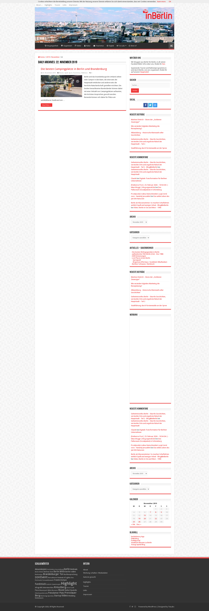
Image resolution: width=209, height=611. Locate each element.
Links (64, 5)
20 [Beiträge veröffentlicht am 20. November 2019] (145, 519)
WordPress (152, 607)
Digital (110, 46)
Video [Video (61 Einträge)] (65, 595)
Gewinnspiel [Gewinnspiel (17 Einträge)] (56, 584)
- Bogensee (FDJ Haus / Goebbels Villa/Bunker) (149, 262)
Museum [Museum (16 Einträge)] (55, 590)
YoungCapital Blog (138, 545)
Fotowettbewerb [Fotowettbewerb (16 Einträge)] (47, 580)
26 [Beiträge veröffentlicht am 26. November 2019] (139, 522)
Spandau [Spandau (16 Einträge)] (51, 596)
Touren (57, 5)
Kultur (78, 46)
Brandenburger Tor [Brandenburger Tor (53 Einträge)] (53, 574)
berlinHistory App (137, 537)
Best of (132, 46)
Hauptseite (144, 72)
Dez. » (139, 524)
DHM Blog (135, 539)
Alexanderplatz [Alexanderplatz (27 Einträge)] (41, 569)
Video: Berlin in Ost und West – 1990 (147, 208)
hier (163, 64)
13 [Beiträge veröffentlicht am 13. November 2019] (145, 515)
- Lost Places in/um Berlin (140, 258)
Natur (87, 46)
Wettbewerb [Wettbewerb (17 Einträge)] (39, 598)
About (38, 5)
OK (170, 2)
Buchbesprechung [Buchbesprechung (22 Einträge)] (70, 574)
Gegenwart (66, 46)
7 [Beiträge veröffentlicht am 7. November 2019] (150, 512)
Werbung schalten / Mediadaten (95, 573)
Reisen (61, 73)
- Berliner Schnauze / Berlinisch (142, 264)
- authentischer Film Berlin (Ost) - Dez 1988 (147, 254)
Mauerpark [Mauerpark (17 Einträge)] (43, 590)
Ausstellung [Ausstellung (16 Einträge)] (59, 569)
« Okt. (133, 524)
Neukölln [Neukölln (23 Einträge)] (73, 590)
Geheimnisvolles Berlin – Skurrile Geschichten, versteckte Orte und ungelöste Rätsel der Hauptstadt (148, 171)
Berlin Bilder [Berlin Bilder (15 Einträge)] (39, 572)
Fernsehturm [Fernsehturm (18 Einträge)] (52, 578)
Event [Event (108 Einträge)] (43, 577)
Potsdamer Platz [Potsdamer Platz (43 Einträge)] (56, 593)
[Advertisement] (150, 358)
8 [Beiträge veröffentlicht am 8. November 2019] (155, 512)
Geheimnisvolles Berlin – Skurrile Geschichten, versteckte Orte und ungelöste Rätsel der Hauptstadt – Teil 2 (148, 141)
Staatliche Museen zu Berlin (141, 543)
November (55, 57)
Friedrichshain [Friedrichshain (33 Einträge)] (60, 580)
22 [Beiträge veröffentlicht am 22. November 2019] (156, 519)
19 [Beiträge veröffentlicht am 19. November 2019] (139, 519)
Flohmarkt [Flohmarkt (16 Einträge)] (38, 580)
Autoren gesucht (89, 577)
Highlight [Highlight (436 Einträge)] (69, 583)
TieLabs (171, 607)
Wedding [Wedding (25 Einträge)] (71, 596)
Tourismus (98, 46)
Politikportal (135, 541)
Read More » (46, 105)
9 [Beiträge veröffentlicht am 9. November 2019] (161, 512)
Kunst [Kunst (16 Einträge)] (69, 588)
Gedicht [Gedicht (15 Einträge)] (48, 584)
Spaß (66, 73)
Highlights (48, 5)
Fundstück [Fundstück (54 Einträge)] (40, 584)
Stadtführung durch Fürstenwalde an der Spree (149, 148)
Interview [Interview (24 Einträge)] (46, 588)
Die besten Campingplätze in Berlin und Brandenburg (74, 69)
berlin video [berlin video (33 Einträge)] (70, 571)
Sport (70, 73)
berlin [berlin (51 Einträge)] (67, 569)
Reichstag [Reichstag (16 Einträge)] (44, 596)
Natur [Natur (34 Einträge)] (67, 590)
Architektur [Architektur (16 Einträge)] (51, 569)
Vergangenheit (51, 46)
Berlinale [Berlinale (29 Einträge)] (73, 569)
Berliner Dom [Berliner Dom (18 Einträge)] (48, 572)
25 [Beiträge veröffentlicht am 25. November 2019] (134, 522)
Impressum (73, 5)
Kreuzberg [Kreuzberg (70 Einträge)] (60, 587)
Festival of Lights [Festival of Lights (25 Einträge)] (63, 578)
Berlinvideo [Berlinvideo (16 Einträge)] (39, 574)
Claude (133, 178)
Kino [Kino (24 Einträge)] (52, 588)
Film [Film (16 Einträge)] (72, 578)
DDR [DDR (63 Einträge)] (37, 577)
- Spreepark (136, 260)
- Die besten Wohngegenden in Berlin (145, 252)
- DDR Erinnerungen (138, 256)
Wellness (84, 73)
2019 (48, 57)
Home (39, 45)
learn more (161, 2)
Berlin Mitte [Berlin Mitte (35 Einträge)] (59, 571)
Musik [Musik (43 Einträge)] (61, 590)
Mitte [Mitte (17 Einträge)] (49, 590)
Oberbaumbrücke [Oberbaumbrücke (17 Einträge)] (41, 593)
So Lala (121, 46)
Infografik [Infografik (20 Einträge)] (38, 588)
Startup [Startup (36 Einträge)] (57, 595)
